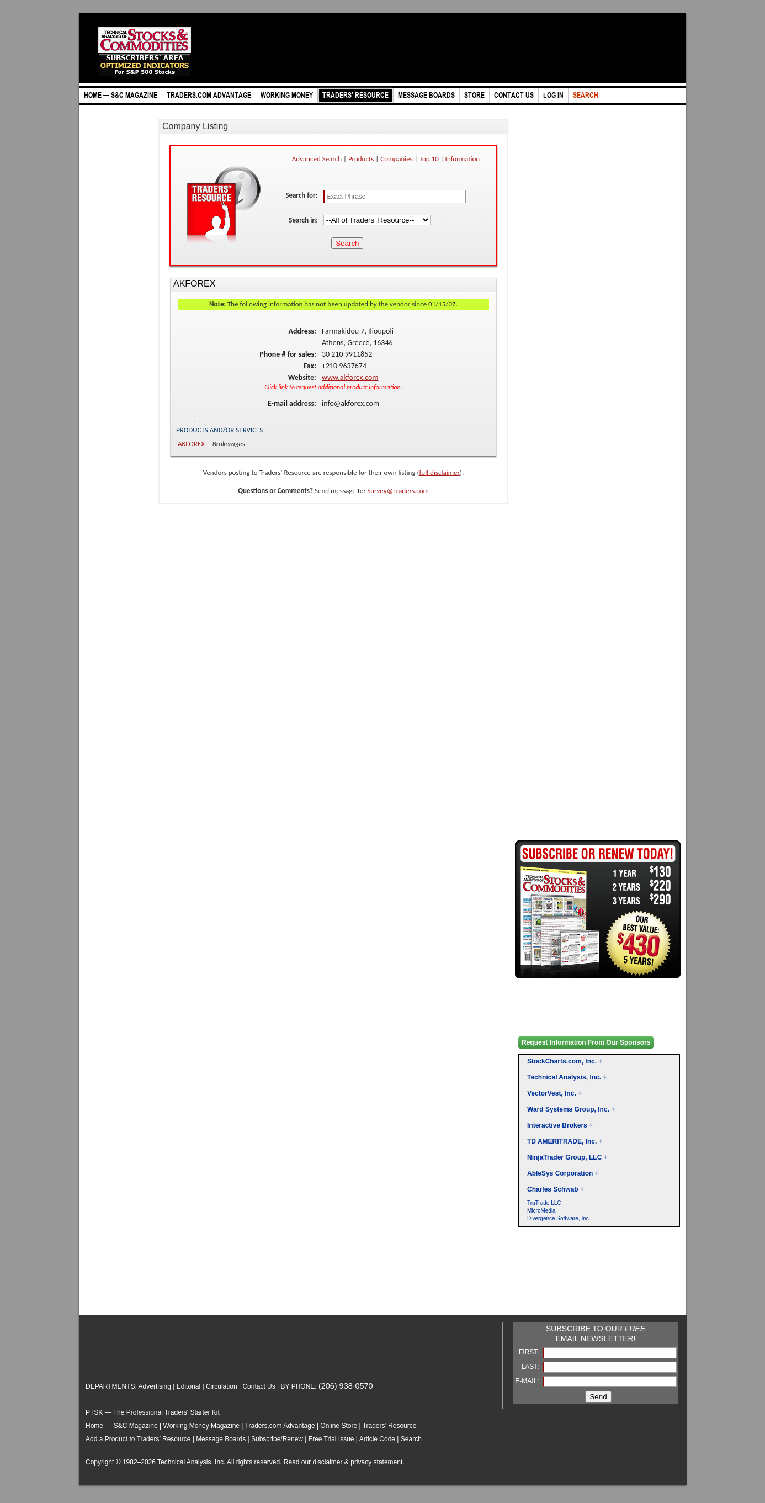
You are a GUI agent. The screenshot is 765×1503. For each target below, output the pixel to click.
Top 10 (429, 159)
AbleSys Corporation (560, 1173)
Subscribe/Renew (277, 1439)
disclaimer (328, 1462)
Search (411, 1439)
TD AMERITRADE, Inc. (562, 1141)
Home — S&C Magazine (122, 1426)
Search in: (304, 220)
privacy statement (376, 1462)
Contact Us (258, 1386)
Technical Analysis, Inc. (564, 1077)
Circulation (221, 1386)
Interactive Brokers (557, 1125)
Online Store (338, 1426)
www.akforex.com (350, 377)
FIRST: (530, 1352)
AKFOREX (191, 444)
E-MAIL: (528, 1381)
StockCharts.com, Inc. (562, 1061)
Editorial (188, 1386)
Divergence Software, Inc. (559, 1218)
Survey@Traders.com (398, 490)
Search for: (302, 195)
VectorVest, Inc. (551, 1093)
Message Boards (221, 1439)
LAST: (531, 1366)
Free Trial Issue (331, 1439)
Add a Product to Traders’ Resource (138, 1439)
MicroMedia (541, 1211)
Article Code (377, 1439)
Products (361, 159)
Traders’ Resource (390, 1426)
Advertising (155, 1386)
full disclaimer (439, 472)
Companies (396, 159)
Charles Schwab (552, 1189)
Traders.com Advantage (281, 1426)
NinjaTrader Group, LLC (564, 1157)
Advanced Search (317, 159)
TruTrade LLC (544, 1203)
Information (462, 159)
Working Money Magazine (201, 1426)
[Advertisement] (559, 1284)
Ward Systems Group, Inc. (568, 1109)
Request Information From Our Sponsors (586, 1042)
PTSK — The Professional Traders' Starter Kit (153, 1412)
